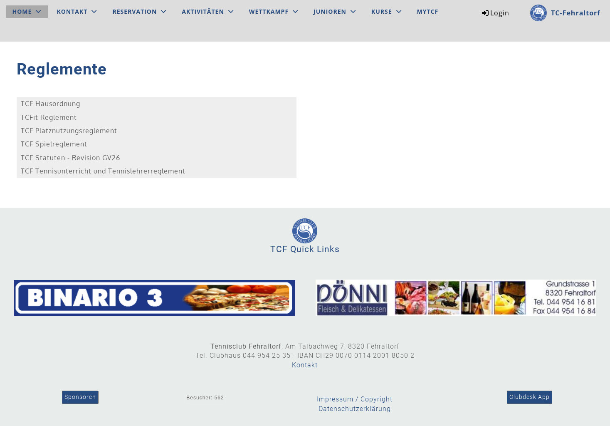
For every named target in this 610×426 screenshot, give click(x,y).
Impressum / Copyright (355, 399)
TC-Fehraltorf (575, 12)
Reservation (139, 11)
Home (27, 11)
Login (495, 12)
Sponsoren (80, 397)
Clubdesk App (529, 397)
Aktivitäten (208, 11)
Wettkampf (273, 11)
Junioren (335, 11)
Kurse (386, 11)
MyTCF (428, 11)
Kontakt (77, 11)
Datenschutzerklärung (355, 409)
